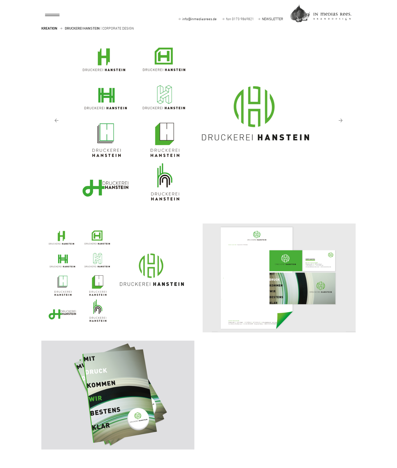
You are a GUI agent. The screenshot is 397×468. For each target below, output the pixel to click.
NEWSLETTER (272, 19)
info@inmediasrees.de (199, 19)
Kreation (49, 28)
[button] (89, 127)
